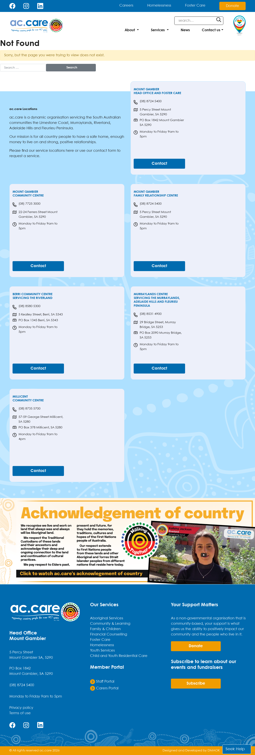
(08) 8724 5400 (148, 102)
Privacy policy (21, 708)
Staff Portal (102, 681)
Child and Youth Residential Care (118, 656)
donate (196, 646)
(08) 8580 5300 (26, 307)
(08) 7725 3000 (26, 204)
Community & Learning (110, 624)
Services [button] (158, 30)
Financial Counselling (108, 634)
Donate (232, 6)
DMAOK (214, 750)
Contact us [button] (211, 30)
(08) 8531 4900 (148, 315)
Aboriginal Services (106, 618)
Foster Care (195, 6)
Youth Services (102, 650)
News (185, 30)
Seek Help (235, 749)
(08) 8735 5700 (26, 409)
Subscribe (195, 683)
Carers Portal (104, 688)
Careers (126, 6)
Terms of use (20, 713)
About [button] (130, 30)
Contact (159, 163)
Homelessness (159, 6)
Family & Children (105, 629)
